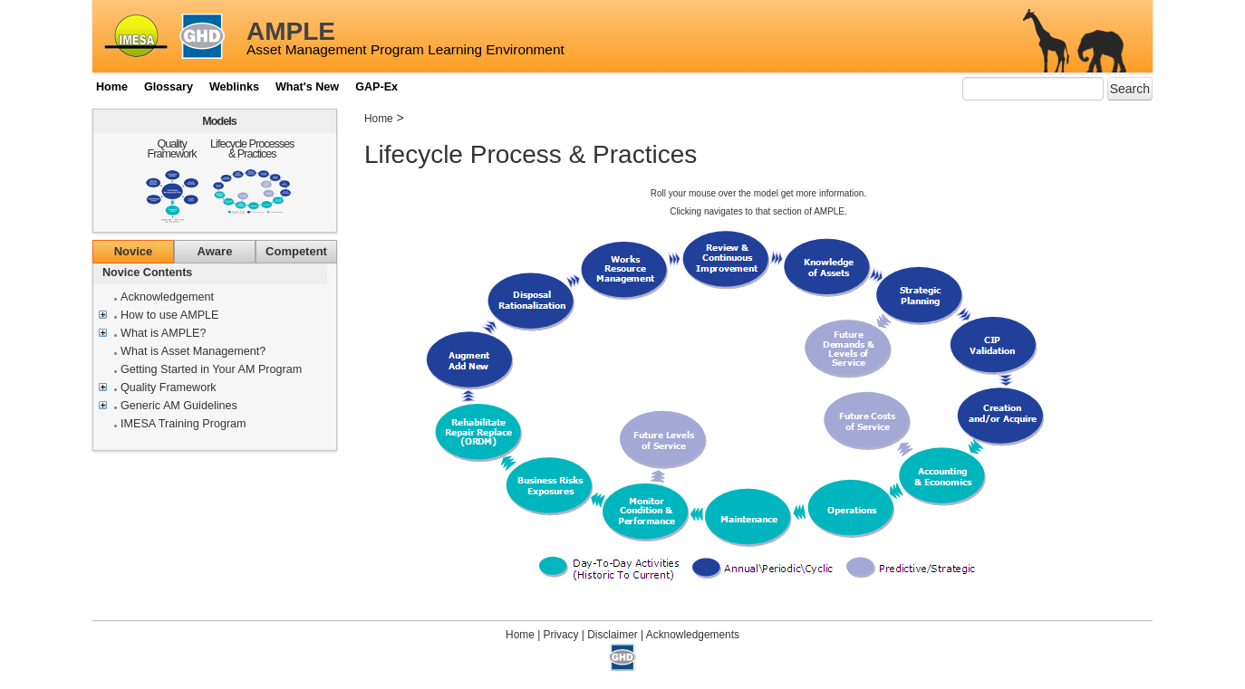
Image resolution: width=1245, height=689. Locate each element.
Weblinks (234, 87)
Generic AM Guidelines (179, 406)
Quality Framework (172, 149)
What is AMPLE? (164, 334)
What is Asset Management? (193, 352)
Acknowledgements (692, 634)
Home (112, 87)
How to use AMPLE (170, 315)
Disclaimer (612, 634)
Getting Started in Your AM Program (211, 370)
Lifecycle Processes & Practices (252, 149)
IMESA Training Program (183, 424)
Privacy (561, 634)
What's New (307, 87)
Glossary (168, 87)
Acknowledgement (167, 297)
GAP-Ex (376, 87)
